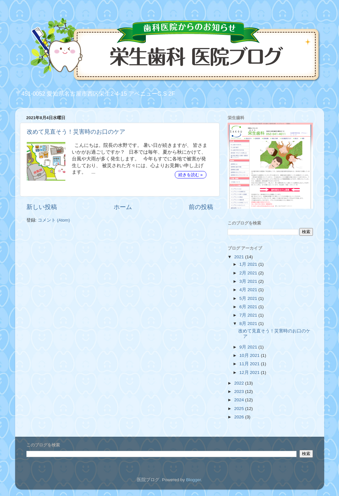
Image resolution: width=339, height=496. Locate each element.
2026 (239, 417)
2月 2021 (249, 273)
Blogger (193, 479)
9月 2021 (249, 347)
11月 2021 (250, 363)
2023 (239, 391)
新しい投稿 (41, 207)
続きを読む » (190, 174)
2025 (239, 408)
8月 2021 (249, 323)
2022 (239, 383)
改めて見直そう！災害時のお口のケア (76, 132)
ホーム (123, 207)
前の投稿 (201, 207)
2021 (239, 256)
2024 (239, 399)
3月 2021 (249, 281)
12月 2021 (250, 372)
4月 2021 (249, 289)
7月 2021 (249, 315)
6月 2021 (249, 306)
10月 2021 (250, 355)
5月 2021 (249, 298)
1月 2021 (249, 264)
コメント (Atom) (54, 220)
